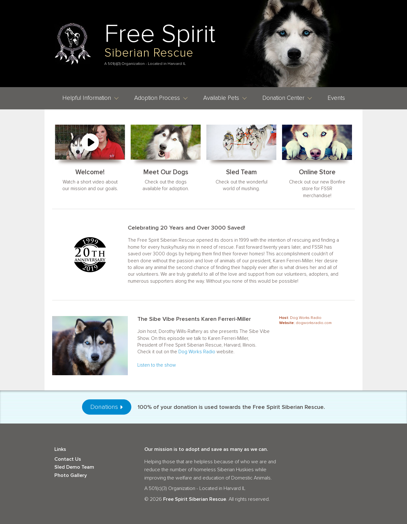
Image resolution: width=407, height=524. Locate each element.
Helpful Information (90, 98)
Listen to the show (156, 365)
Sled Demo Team (74, 467)
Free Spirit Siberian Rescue (194, 499)
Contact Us (67, 459)
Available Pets (225, 98)
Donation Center (287, 98)
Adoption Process (161, 98)
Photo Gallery (70, 475)
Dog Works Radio (196, 352)
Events (336, 98)
